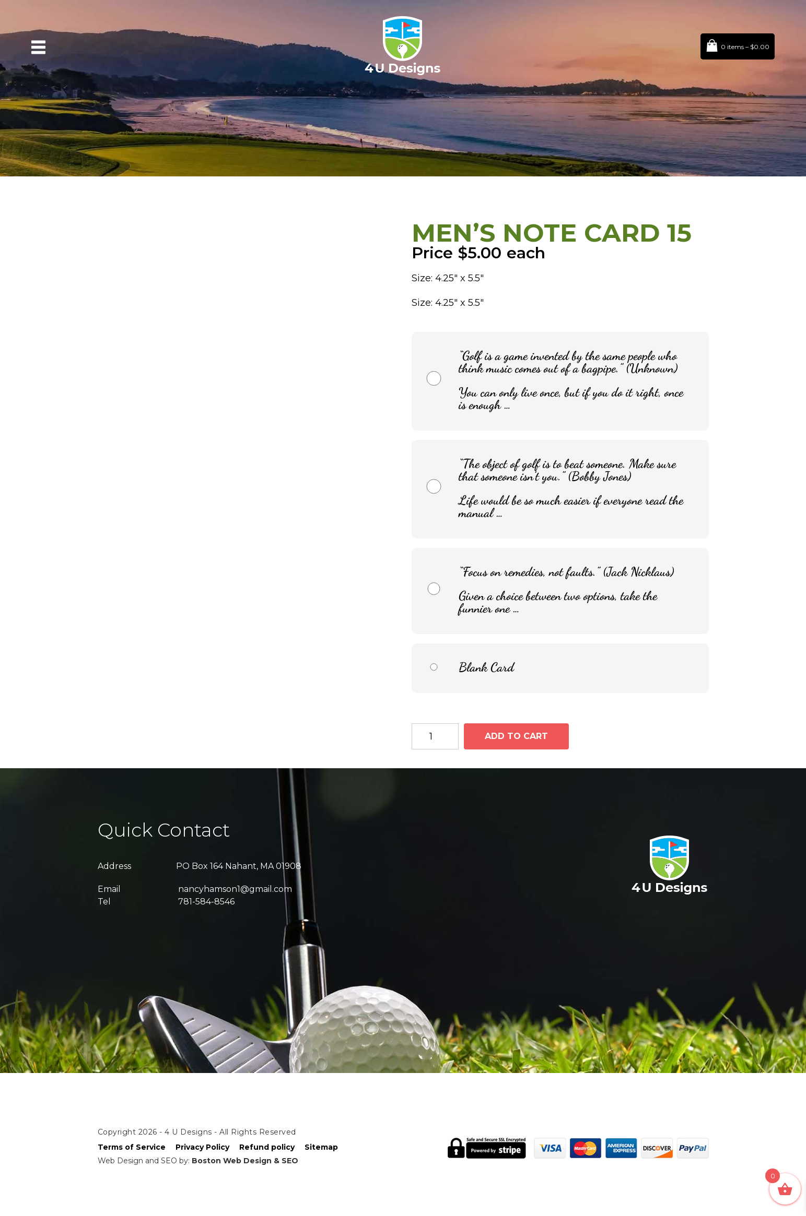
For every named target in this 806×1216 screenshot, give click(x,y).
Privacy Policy (202, 1147)
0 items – (745, 47)
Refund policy (267, 1147)
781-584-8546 (206, 902)
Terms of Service (132, 1147)
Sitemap (321, 1147)
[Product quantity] (435, 736)
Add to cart (516, 736)
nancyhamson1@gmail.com (235, 889)
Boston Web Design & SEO (245, 1160)
